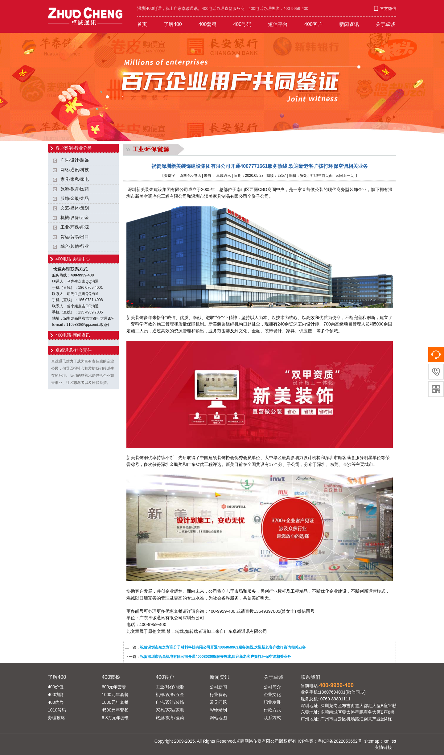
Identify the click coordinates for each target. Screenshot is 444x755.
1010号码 (57, 709)
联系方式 (272, 717)
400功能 (56, 694)
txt (394, 741)
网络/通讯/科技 (74, 170)
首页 (142, 24)
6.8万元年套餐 (115, 717)
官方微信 (388, 8)
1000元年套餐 (115, 694)
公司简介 (272, 686)
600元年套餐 (114, 686)
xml (387, 741)
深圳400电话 (190, 175)
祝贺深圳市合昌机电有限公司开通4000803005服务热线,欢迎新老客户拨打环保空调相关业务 (215, 656)
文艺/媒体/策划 (74, 208)
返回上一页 (344, 175)
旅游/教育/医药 (74, 189)
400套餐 (208, 24)
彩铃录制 (218, 709)
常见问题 (218, 702)
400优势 (56, 702)
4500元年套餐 (115, 709)
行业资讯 (218, 694)
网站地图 (218, 717)
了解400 (173, 24)
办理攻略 (56, 717)
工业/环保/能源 (74, 227)
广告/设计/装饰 (74, 160)
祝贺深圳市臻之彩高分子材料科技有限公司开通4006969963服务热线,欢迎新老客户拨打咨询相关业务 (223, 647)
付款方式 (272, 709)
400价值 (56, 686)
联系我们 (310, 677)
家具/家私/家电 (74, 179)
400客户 (313, 24)
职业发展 (272, 702)
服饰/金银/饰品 (74, 198)
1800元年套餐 (115, 702)
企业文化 (272, 694)
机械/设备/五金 (74, 217)
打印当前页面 (321, 175)
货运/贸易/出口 (74, 236)
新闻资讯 (349, 24)
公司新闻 (218, 686)
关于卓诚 (385, 24)
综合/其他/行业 (74, 246)
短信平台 (278, 24)
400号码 (242, 24)
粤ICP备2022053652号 (340, 741)
